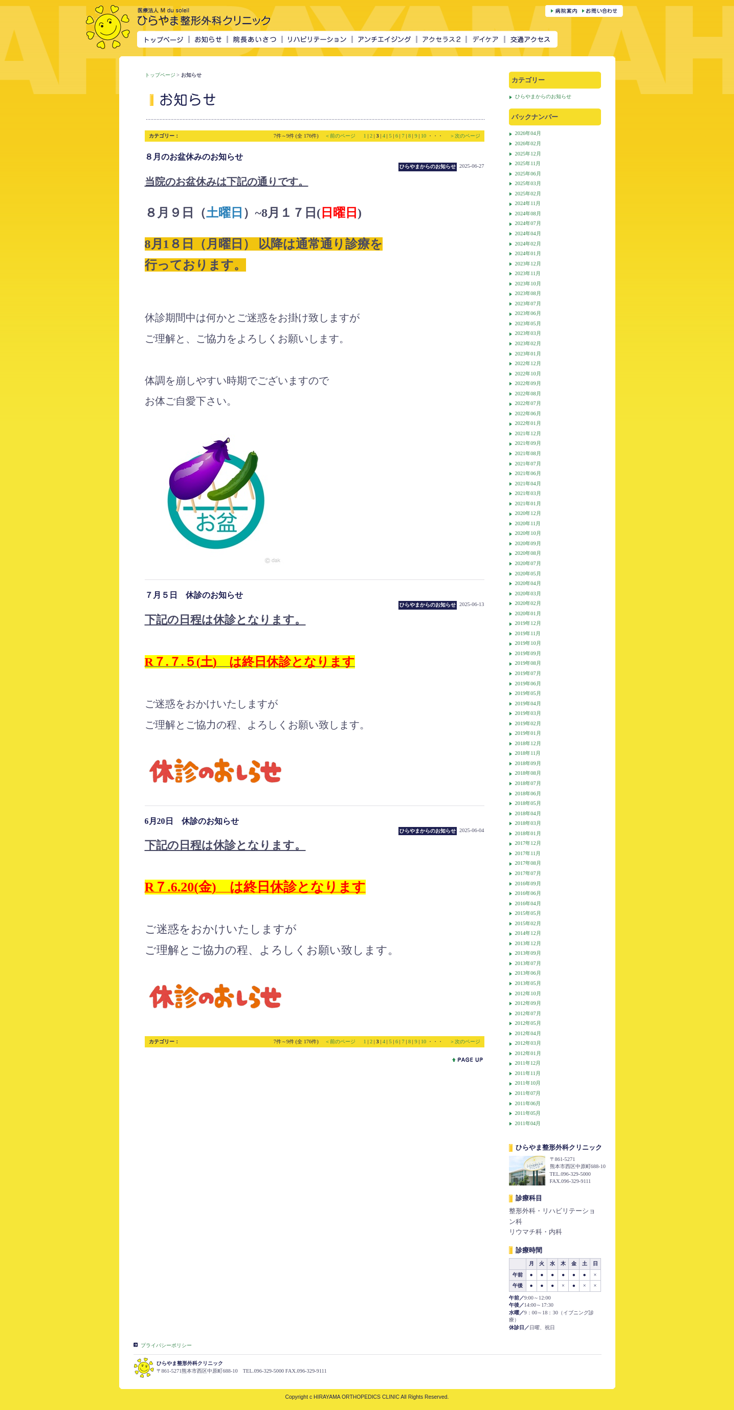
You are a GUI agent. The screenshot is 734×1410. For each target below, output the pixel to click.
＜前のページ (341, 136)
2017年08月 (528, 863)
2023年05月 (528, 323)
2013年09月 (528, 953)
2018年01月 (528, 833)
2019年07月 (528, 673)
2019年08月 (528, 663)
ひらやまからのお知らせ (543, 96)
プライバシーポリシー (166, 1345)
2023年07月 (528, 303)
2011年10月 (528, 1083)
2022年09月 (528, 383)
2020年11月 (528, 523)
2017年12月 (528, 843)
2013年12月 (528, 943)
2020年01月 (528, 613)
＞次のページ (465, 136)
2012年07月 (528, 1013)
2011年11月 (528, 1073)
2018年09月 (528, 763)
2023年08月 (528, 293)
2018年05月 (528, 803)
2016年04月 (528, 903)
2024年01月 (528, 253)
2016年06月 (528, 893)
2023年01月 (528, 353)
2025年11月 (528, 163)
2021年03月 (528, 493)
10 (423, 136)
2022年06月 (528, 413)
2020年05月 (528, 573)
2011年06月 (528, 1103)
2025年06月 (528, 173)
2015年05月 (528, 913)
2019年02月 (528, 723)
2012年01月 (528, 1053)
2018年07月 (528, 783)
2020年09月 (528, 543)
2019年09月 (528, 653)
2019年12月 (528, 623)
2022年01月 (528, 423)
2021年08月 (528, 453)
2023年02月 (528, 343)
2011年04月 (528, 1123)
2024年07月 (528, 223)
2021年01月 (528, 503)
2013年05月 (528, 983)
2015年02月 (528, 923)
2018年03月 (528, 823)
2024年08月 (528, 213)
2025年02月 (528, 193)
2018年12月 (528, 743)
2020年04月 (528, 583)
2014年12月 (528, 933)
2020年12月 (528, 513)
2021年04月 (528, 483)
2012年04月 (528, 1033)
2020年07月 (528, 563)
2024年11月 (528, 203)
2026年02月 (528, 143)
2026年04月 (528, 133)
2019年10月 (528, 643)
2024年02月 (528, 244)
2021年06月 (528, 473)
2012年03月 (528, 1043)
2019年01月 (528, 733)
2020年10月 (528, 533)
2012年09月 (528, 1003)
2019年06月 (528, 683)
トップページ (160, 75)
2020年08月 (528, 553)
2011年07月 (528, 1093)
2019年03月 (528, 713)
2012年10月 (528, 993)
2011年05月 (528, 1113)
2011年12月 (528, 1063)
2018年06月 (528, 793)
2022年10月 (528, 373)
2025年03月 (528, 183)
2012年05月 (528, 1023)
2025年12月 (528, 153)
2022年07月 (528, 403)
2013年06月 (528, 973)
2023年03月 (528, 333)
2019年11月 (528, 633)
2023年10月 (528, 283)
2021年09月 (528, 443)
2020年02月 (528, 603)
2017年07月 (528, 873)
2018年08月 (528, 773)
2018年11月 (528, 753)
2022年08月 (528, 393)
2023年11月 (528, 273)
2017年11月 (528, 853)
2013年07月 (528, 963)
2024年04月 (528, 233)
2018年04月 (528, 813)
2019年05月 (528, 693)
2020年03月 (528, 593)
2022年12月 (528, 363)
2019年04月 (528, 703)
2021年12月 (528, 433)
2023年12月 (528, 263)
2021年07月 (528, 463)
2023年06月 (528, 313)
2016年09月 (528, 883)
